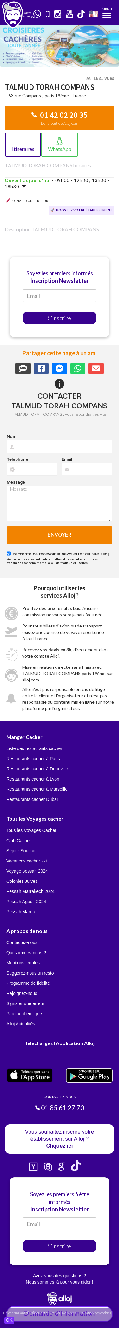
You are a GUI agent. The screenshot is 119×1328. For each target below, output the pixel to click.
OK (9, 1320)
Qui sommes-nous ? (26, 952)
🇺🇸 (93, 13)
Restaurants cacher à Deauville (37, 768)
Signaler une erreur (25, 1003)
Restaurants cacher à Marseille (37, 789)
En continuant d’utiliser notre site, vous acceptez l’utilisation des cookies (57, 1313)
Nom (11, 437)
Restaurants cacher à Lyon (32, 778)
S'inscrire (59, 317)
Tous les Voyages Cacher (31, 830)
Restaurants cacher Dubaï (32, 799)
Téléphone (17, 459)
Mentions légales (23, 962)
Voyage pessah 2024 (27, 871)
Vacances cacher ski (26, 860)
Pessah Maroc (20, 911)
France (79, 95)
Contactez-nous (21, 942)
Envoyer (59, 535)
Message (16, 482)
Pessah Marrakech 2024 (30, 891)
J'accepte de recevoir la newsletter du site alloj (60, 554)
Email (67, 459)
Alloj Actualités (20, 1023)
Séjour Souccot (21, 850)
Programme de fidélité (28, 983)
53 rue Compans (25, 95)
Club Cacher (18, 840)
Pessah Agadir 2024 (26, 901)
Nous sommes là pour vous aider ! (59, 1281)
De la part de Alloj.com (59, 123)
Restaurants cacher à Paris (33, 758)
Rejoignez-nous (21, 993)
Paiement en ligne (24, 1013)
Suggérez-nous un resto (30, 973)
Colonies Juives (21, 881)
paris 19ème (57, 95)
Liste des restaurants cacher (34, 748)
